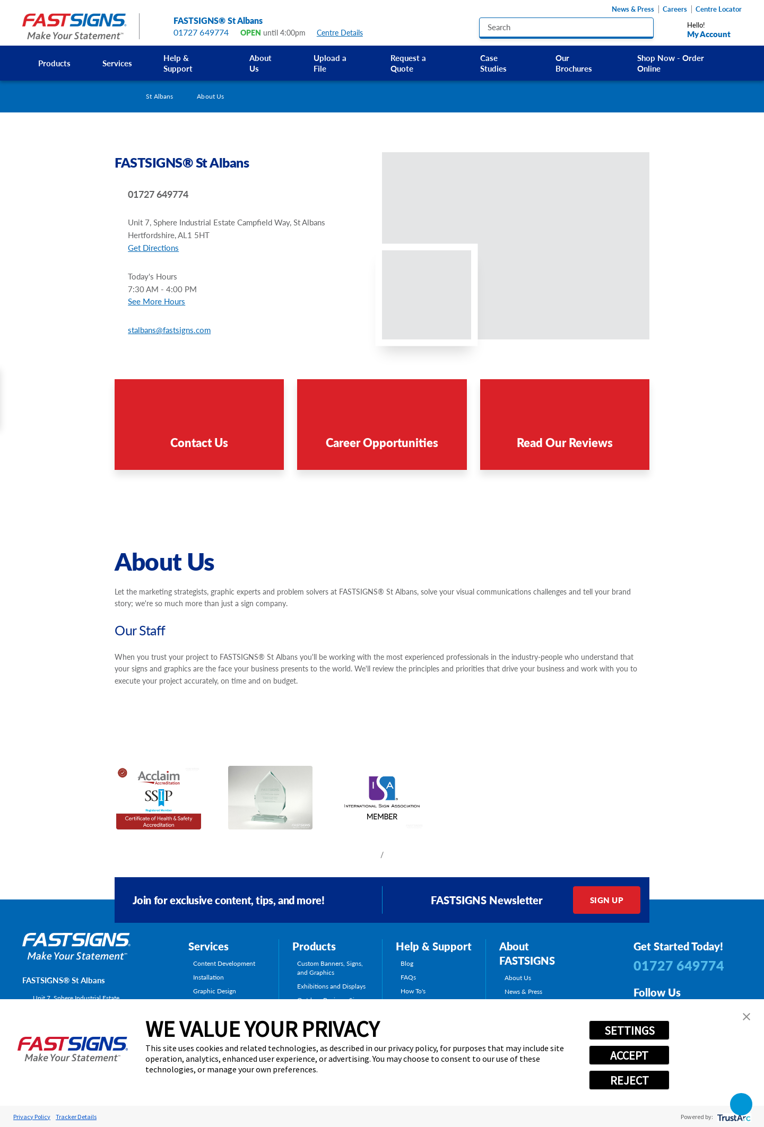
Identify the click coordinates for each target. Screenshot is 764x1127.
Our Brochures (573, 63)
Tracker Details (76, 1117)
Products (54, 62)
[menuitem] (54, 63)
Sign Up (607, 899)
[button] (746, 1016)
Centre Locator (719, 9)
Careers (675, 9)
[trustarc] (733, 1116)
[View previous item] (365, 854)
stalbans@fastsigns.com (169, 329)
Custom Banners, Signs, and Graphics (330, 967)
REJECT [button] (629, 1080)
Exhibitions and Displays (331, 986)
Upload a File (330, 63)
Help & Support (178, 63)
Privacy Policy (31, 1117)
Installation (208, 977)
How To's (413, 990)
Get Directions (153, 247)
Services (117, 62)
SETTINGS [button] (629, 1030)
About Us (260, 63)
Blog (407, 963)
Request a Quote (408, 63)
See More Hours (156, 301)
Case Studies (493, 63)
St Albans (159, 96)
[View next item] (398, 854)
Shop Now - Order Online (670, 63)
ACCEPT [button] (629, 1055)
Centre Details (345, 33)
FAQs (408, 977)
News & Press (633, 9)
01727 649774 (201, 32)
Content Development (224, 963)
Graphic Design (214, 990)
